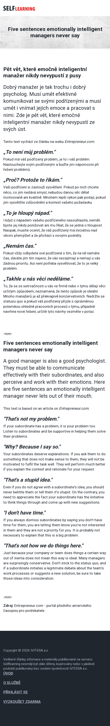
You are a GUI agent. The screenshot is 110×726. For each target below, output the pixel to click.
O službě (12, 682)
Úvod (8, 673)
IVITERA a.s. (40, 650)
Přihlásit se (15, 692)
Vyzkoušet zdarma (22, 701)
